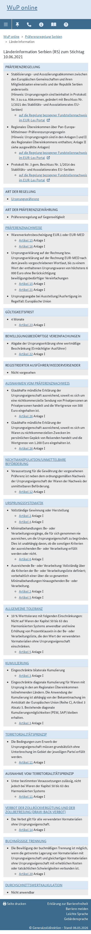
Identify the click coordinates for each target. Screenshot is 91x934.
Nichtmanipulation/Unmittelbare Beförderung (35, 461)
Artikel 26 (26, 415)
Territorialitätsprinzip (26, 734)
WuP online (22, 7)
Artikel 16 (26, 246)
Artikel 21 (26, 289)
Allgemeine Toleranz (24, 608)
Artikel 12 (26, 491)
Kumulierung (17, 662)
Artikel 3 (25, 675)
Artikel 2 (25, 515)
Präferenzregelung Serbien (43, 36)
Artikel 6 (25, 558)
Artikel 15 (26, 240)
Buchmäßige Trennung (25, 840)
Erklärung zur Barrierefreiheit (67, 903)
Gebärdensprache (76, 918)
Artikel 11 (26, 762)
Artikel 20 (26, 873)
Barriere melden (77, 908)
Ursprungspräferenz (25, 198)
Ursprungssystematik (24, 502)
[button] (6, 24)
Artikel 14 (26, 829)
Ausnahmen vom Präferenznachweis (37, 383)
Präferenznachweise (23, 227)
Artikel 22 (26, 353)
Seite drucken (14, 903)
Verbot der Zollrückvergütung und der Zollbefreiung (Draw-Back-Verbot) (40, 809)
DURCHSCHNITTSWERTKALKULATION (33, 884)
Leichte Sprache (77, 913)
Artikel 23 (26, 324)
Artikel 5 (25, 597)
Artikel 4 (25, 521)
